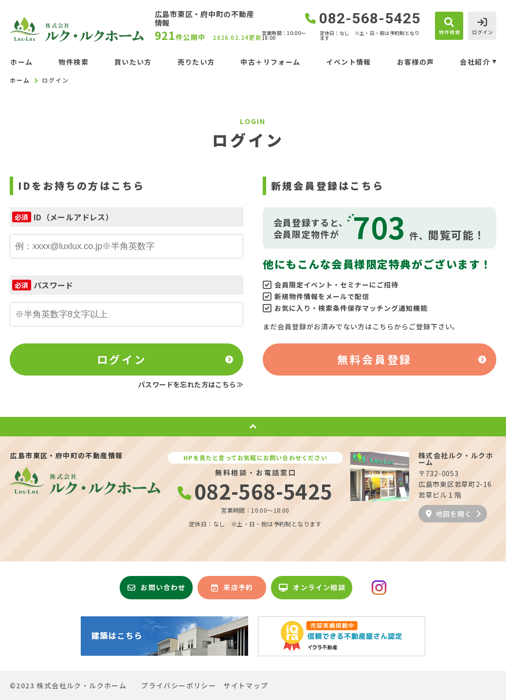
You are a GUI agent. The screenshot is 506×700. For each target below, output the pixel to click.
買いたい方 (133, 62)
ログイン (121, 359)
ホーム (21, 62)
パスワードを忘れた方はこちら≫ (190, 384)
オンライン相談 (312, 587)
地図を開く (448, 514)
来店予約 (232, 587)
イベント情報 (348, 62)
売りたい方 (196, 62)
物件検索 (73, 62)
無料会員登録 (374, 359)
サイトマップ (245, 685)
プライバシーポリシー (178, 685)
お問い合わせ (156, 587)
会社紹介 (475, 62)
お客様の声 (415, 62)
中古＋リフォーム (270, 62)
